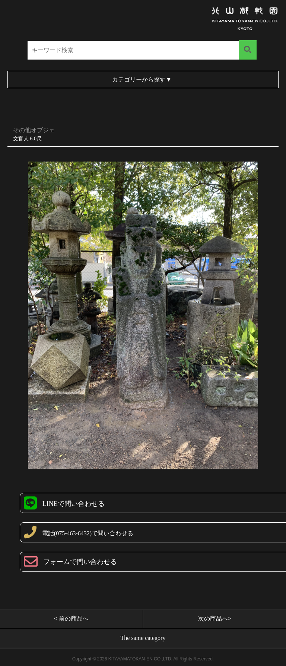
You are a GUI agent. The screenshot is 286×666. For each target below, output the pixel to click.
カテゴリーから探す (142, 79)
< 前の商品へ (71, 618)
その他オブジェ (34, 130)
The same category (143, 638)
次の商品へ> (214, 618)
